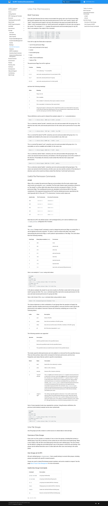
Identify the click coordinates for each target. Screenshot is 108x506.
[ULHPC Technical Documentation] (9, 1)
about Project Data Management (39, 463)
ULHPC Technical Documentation (12, 9)
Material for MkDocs (17, 504)
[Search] (71, 1)
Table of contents (87, 8)
